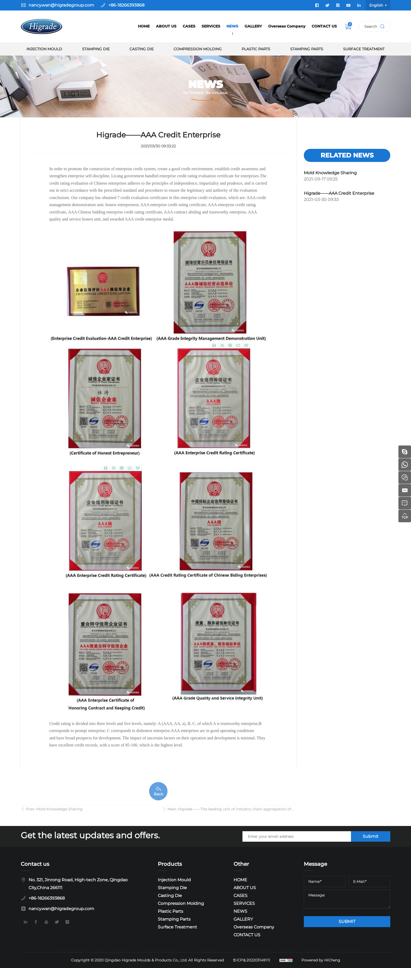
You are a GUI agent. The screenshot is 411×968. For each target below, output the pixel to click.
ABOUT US (166, 26)
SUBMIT (347, 921)
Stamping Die (96, 49)
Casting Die (141, 49)
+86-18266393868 (126, 5)
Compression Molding (198, 49)
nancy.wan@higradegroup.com (61, 5)
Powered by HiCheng (320, 960)
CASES (189, 26)
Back (158, 804)
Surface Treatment (364, 49)
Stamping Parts (306, 49)
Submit (370, 836)
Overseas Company (286, 26)
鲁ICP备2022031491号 (252, 960)
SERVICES (211, 26)
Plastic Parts (256, 49)
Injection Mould (44, 49)
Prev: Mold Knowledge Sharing (54, 813)
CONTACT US (324, 26)
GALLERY (253, 26)
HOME (144, 26)
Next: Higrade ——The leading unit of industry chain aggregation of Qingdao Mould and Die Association (229, 814)
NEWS (232, 26)
